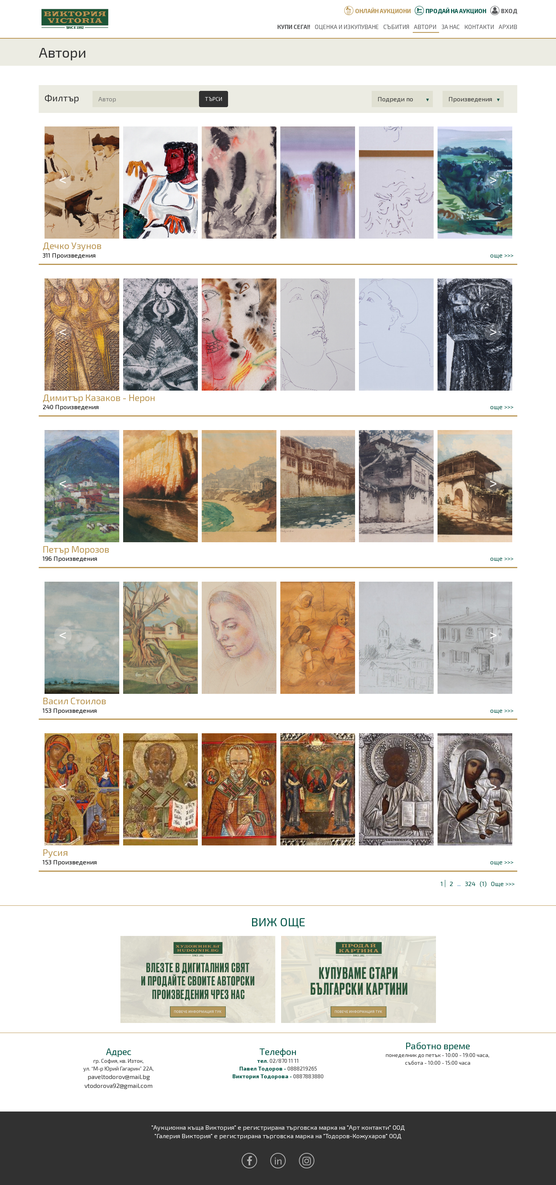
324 (470, 883)
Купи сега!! (293, 26)
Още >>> (503, 883)
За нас (450, 26)
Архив (508, 26)
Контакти (479, 26)
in (278, 1160)
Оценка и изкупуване (347, 26)
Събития (396, 26)
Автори (425, 26)
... (459, 883)
